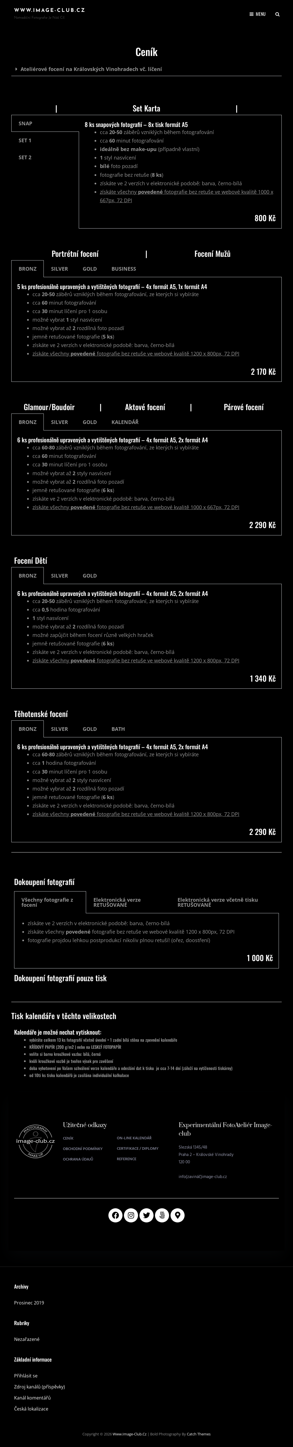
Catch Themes (199, 1434)
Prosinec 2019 (29, 1303)
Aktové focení (145, 406)
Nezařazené (27, 1339)
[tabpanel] (180, 171)
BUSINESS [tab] (123, 268)
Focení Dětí (30, 560)
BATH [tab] (118, 728)
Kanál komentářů (32, 1398)
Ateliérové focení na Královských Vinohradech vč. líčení (91, 69)
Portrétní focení (75, 253)
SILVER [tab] (59, 268)
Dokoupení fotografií (44, 881)
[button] (146, 69)
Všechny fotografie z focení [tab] (47, 902)
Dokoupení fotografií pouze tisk (60, 977)
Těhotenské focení (41, 713)
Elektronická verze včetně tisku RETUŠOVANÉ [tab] (218, 902)
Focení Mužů (212, 253)
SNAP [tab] (25, 123)
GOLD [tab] (90, 268)
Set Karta (146, 108)
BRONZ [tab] (27, 268)
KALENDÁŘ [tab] (125, 422)
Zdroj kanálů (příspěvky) (39, 1387)
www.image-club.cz (50, 10)
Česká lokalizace (31, 1409)
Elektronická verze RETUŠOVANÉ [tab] (117, 902)
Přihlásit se (26, 1376)
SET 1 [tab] (25, 140)
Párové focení (244, 406)
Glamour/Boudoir (49, 406)
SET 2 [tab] (25, 157)
